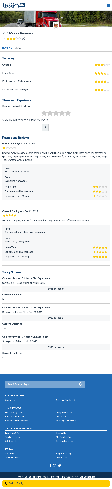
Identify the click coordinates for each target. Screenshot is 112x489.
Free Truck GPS (12, 433)
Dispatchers (61, 457)
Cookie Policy (72, 477)
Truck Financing (12, 457)
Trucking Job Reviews (66, 421)
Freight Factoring (63, 453)
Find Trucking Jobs (13, 412)
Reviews (7, 48)
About (19, 48)
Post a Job (61, 416)
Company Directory (65, 412)
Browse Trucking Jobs (15, 416)
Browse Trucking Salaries (16, 421)
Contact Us (10, 400)
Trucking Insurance (64, 441)
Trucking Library (12, 437)
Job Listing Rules (87, 477)
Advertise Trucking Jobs (67, 400)
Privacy (20, 477)
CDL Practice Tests (64, 437)
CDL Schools (11, 441)
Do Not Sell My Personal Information (41, 477)
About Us (9, 453)
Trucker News (62, 433)
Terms (62, 477)
